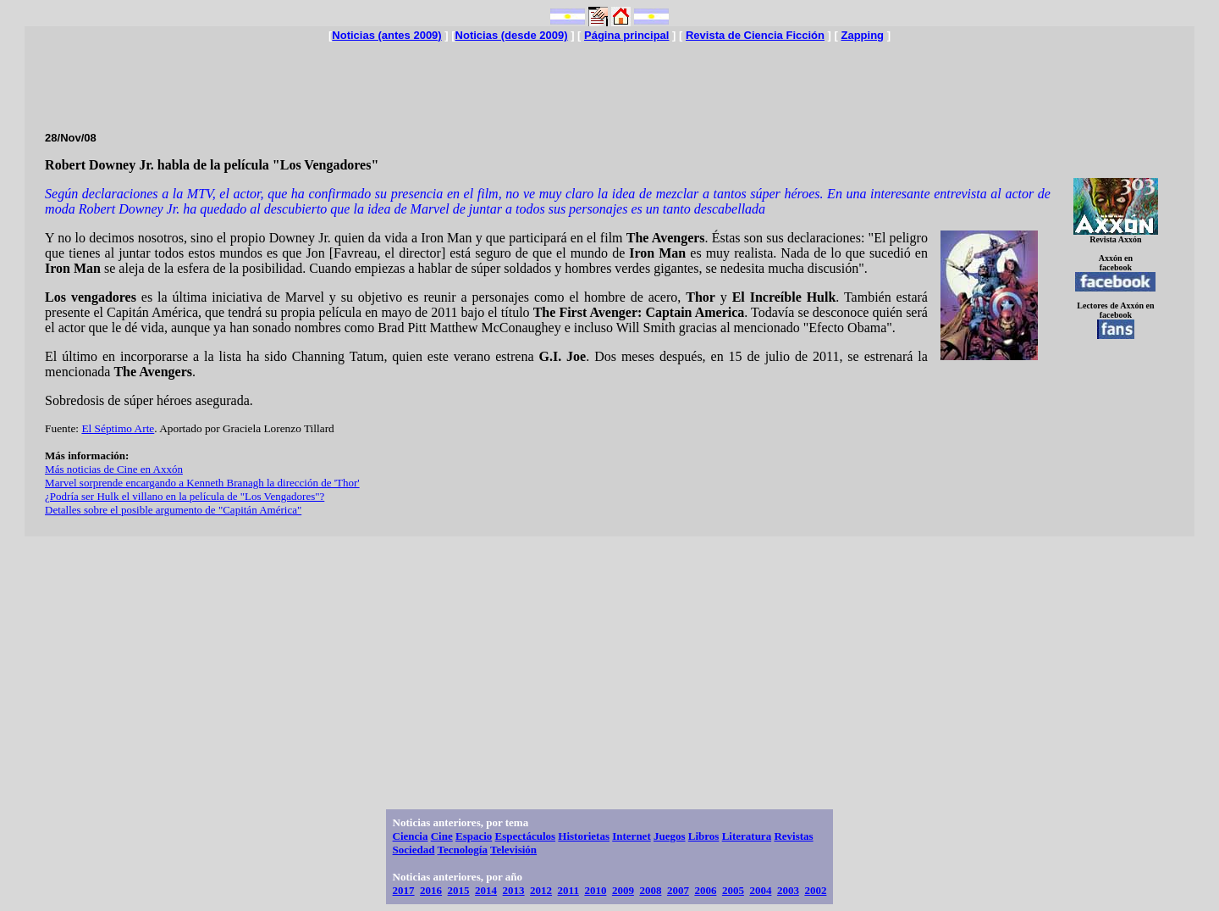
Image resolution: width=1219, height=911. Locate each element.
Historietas (584, 836)
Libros (704, 836)
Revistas (793, 836)
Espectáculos (525, 836)
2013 (514, 890)
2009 (623, 890)
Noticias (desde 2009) (511, 35)
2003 (788, 890)
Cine (442, 836)
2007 (678, 890)
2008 (650, 890)
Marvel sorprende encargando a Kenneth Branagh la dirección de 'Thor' (202, 482)
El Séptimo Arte (117, 428)
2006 (705, 890)
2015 (459, 890)
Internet (631, 836)
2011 (568, 890)
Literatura (746, 836)
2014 (486, 890)
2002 (815, 890)
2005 (733, 890)
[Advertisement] (609, 80)
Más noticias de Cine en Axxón (114, 469)
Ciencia (410, 836)
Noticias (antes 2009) (386, 35)
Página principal (626, 35)
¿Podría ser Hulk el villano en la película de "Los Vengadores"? (184, 496)
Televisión (513, 849)
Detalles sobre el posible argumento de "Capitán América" (173, 509)
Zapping (862, 35)
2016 (431, 890)
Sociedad (414, 849)
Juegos (670, 836)
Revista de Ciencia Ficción (755, 35)
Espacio (473, 836)
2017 (404, 890)
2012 (541, 890)
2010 (595, 890)
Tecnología (462, 849)
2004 (760, 890)
